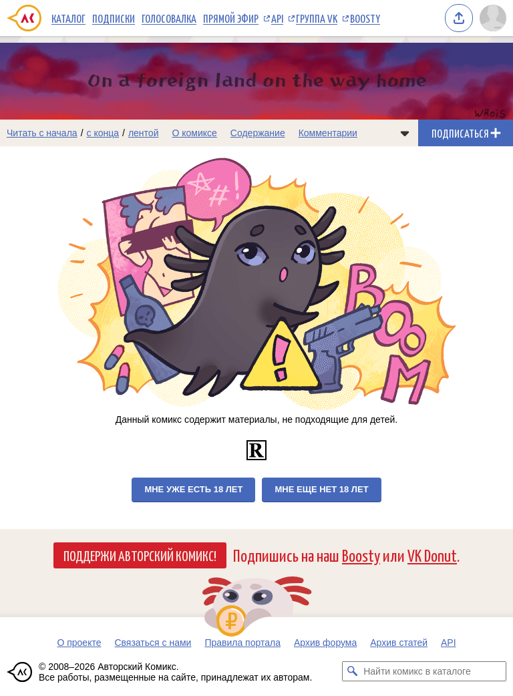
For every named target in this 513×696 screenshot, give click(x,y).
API (277, 18)
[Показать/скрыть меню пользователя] (493, 18)
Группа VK (316, 18)
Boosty (365, 18)
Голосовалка (169, 18)
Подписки (113, 18)
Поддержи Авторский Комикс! (139, 555)
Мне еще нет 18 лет (321, 489)
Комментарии (328, 133)
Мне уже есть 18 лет (193, 489)
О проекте (79, 642)
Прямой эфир (231, 18)
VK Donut (432, 554)
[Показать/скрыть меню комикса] (404, 133)
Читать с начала (42, 133)
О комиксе (194, 133)
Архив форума (325, 642)
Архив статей (399, 642)
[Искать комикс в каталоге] (352, 671)
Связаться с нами (152, 642)
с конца (103, 133)
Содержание (257, 133)
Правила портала (242, 642)
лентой (143, 133)
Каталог (68, 18)
